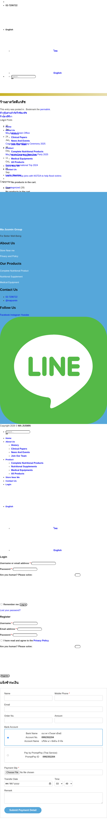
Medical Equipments (22, 470)
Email (7, 704)
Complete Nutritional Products (27, 463)
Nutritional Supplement (11, 276)
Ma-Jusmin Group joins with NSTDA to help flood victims (33, 176)
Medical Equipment (9, 282)
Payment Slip (11, 768)
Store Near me (7, 250)
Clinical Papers (19, 449)
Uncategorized (13, 187)
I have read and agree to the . (26, 640)
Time (57, 779)
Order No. (9, 716)
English (30, 29)
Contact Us (11, 481)
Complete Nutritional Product (14, 271)
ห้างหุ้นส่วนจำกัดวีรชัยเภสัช (13, 113)
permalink (45, 109)
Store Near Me (13, 477)
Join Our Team (19, 456)
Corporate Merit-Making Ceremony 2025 (25, 144)
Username (6, 623)
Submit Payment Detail (23, 810)
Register (4, 676)
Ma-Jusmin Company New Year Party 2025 (27, 154)
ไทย (34, 51)
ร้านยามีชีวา (6, 116)
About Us (10, 441)
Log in (23, 605)
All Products (17, 473)
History (15, 445)
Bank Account (11, 727)
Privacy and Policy (9, 256)
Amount (58, 716)
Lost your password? (10, 610)
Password (6, 569)
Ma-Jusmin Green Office (18, 133)
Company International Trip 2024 (22, 165)
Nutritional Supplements (24, 466)
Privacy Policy (41, 640)
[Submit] (12, 78)
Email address (8, 629)
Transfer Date (11, 779)
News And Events (20, 452)
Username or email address (15, 563)
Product (10, 459)
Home (8, 438)
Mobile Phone (62, 693)
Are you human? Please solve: (40, 575)
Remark (8, 790)
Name (7, 693)
